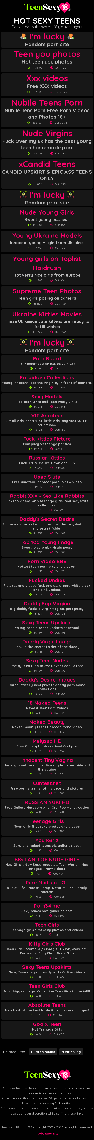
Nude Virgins (47, 133)
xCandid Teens (47, 164)
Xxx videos (47, 78)
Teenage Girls (47, 821)
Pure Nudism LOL (47, 883)
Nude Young (71, 1052)
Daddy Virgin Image (47, 642)
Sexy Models (46, 397)
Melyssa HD (47, 741)
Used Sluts (47, 477)
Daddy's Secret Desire (47, 519)
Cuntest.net (47, 783)
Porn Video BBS (47, 561)
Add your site (48, 1134)
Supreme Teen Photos (47, 291)
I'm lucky (47, 36)
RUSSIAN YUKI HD (47, 802)
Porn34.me (47, 906)
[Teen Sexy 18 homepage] (47, 7)
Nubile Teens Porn (47, 102)
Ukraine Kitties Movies (47, 314)
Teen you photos (47, 54)
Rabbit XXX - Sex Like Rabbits (47, 496)
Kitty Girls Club (47, 944)
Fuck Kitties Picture (47, 439)
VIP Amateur (47, 416)
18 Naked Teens (47, 703)
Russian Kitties (47, 458)
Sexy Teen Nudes (47, 661)
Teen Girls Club (47, 986)
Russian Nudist (43, 1052)
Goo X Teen (47, 1024)
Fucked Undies (47, 580)
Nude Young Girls (47, 212)
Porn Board (47, 358)
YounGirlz (47, 840)
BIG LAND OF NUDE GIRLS (47, 859)
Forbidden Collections (47, 377)
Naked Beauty (47, 722)
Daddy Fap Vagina (47, 604)
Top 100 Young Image (46, 542)
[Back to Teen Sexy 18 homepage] (47, 1075)
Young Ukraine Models (47, 235)
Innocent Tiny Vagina (47, 760)
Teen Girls (47, 925)
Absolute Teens (47, 1005)
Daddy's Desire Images (47, 680)
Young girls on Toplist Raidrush (47, 263)
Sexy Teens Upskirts (47, 623)
